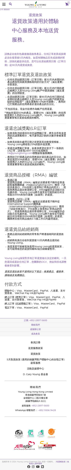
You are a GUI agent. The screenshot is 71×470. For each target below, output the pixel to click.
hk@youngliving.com (20, 153)
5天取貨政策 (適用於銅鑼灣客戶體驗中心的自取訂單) (35, 359)
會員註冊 (35, 342)
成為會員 (35, 334)
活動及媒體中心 (35, 368)
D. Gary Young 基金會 (35, 374)
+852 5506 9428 (47, 410)
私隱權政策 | (61, 462)
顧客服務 (35, 363)
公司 (1, 9)
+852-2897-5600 (40, 406)
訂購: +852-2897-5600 (35, 320)
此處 (16, 61)
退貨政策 (7, 9)
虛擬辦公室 (35, 329)
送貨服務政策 (35, 348)
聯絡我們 (35, 325)
